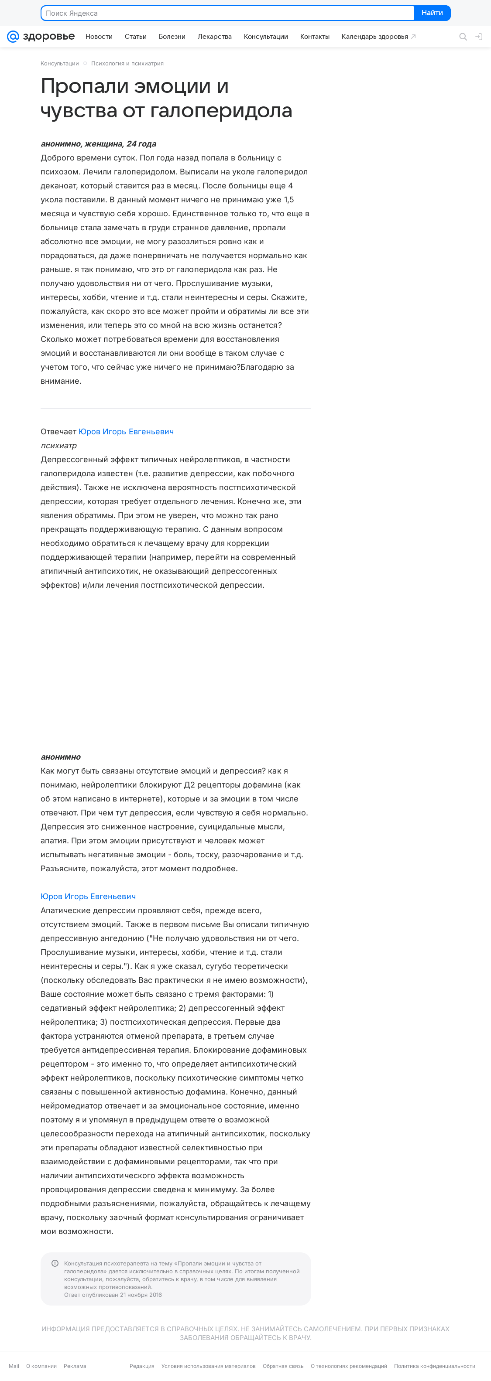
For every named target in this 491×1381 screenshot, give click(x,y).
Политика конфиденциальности (434, 1366)
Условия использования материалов (208, 1366)
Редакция (142, 1366)
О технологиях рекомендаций (349, 1366)
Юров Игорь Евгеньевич (126, 431)
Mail (14, 1366)
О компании (41, 1366)
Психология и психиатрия (127, 63)
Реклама (75, 1366)
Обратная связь (283, 1366)
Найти (432, 13)
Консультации (60, 63)
